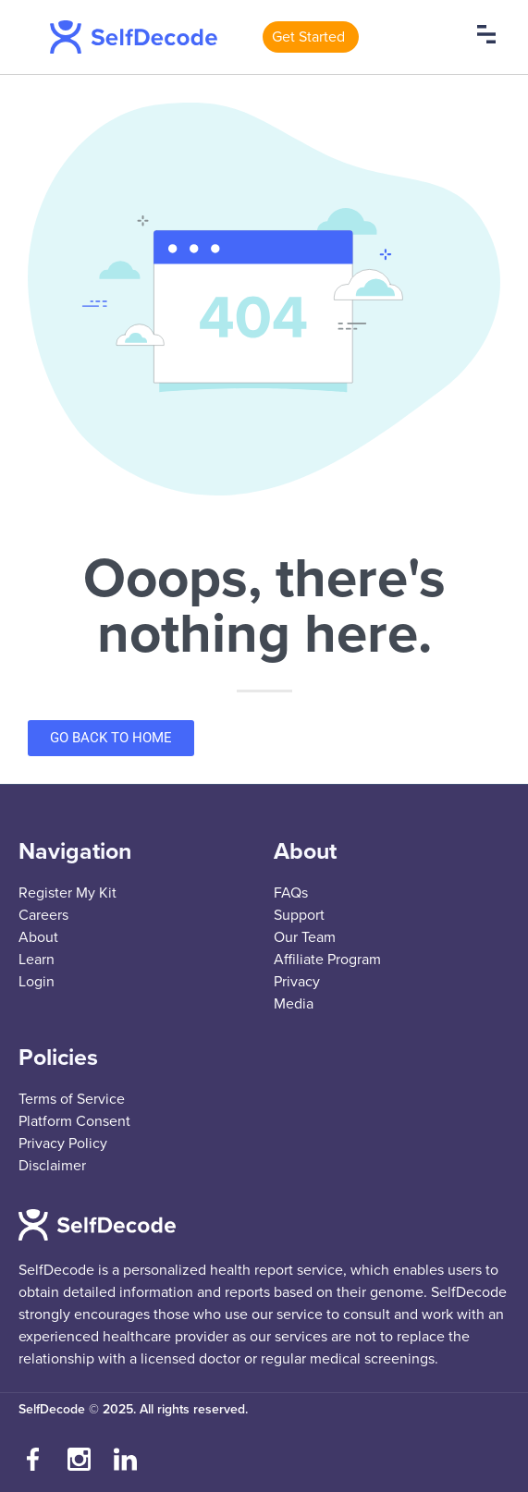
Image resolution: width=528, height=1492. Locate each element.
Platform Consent (74, 1121)
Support (299, 915)
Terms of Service (71, 1099)
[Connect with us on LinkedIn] (125, 1460)
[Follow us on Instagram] (78, 1460)
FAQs (291, 893)
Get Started (308, 37)
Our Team (305, 937)
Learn (36, 959)
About (38, 937)
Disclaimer (52, 1165)
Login (36, 981)
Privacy (297, 981)
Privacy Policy (62, 1143)
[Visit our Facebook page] (32, 1460)
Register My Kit (67, 893)
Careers (43, 915)
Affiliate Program (327, 959)
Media (293, 1004)
